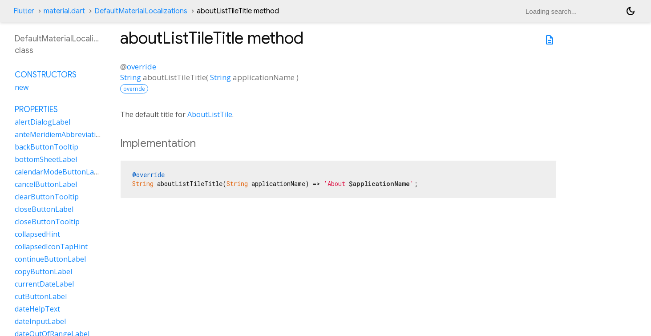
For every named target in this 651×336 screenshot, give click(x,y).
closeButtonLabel (44, 209)
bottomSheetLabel (46, 159)
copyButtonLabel (43, 271)
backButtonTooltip (46, 147)
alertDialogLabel (42, 122)
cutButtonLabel (41, 296)
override (141, 66)
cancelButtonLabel (46, 184)
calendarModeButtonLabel (59, 172)
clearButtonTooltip (47, 197)
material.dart (64, 11)
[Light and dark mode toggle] (630, 11)
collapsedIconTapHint (51, 246)
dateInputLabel (40, 321)
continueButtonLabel (50, 259)
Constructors (46, 75)
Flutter (23, 11)
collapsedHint (37, 234)
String (130, 77)
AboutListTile (209, 114)
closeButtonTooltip (47, 222)
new (21, 87)
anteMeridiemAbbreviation (60, 134)
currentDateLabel (44, 284)
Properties (36, 109)
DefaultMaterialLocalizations (140, 11)
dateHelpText (37, 309)
